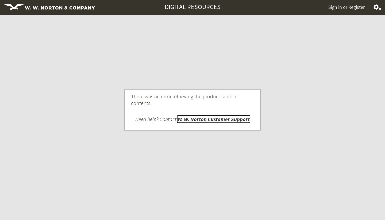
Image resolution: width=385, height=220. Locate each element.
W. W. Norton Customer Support (214, 119)
